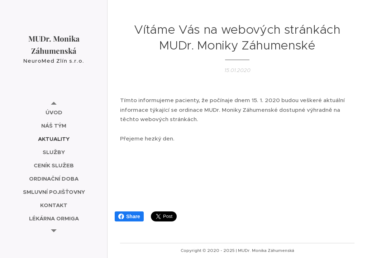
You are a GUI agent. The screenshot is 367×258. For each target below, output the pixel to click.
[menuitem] (53, 112)
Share (129, 216)
